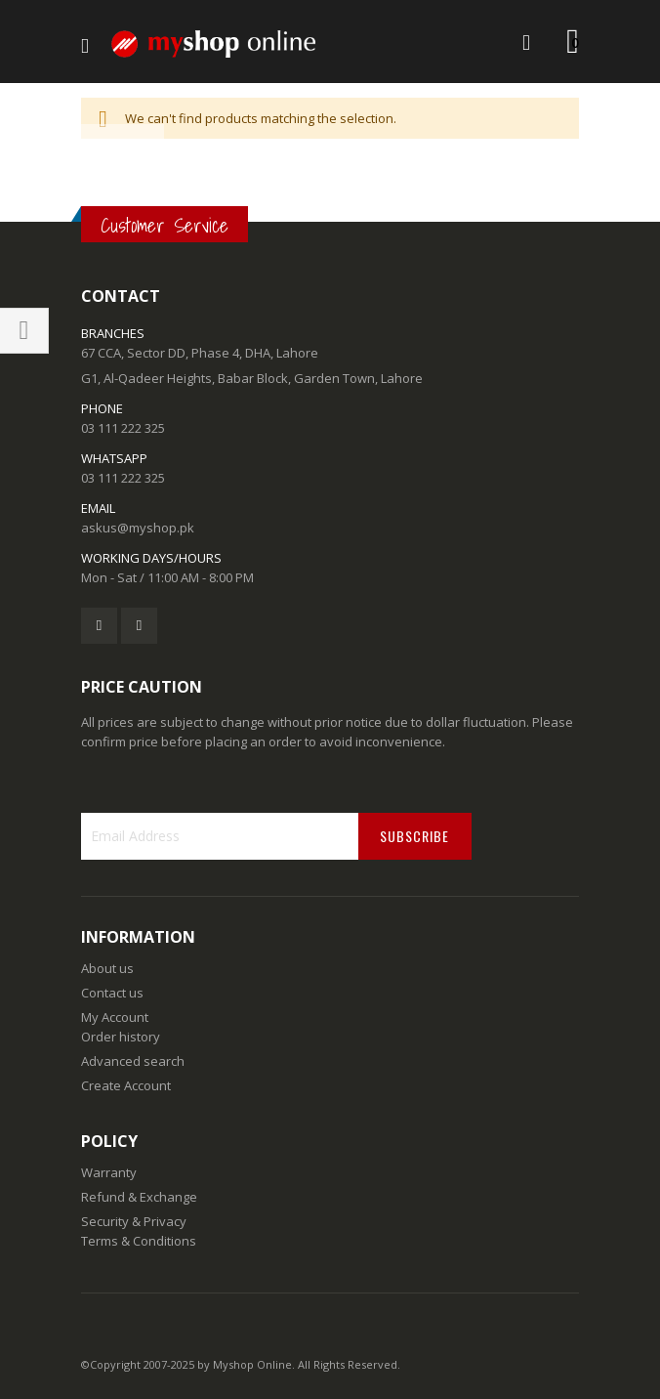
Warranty (109, 1172)
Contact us (112, 992)
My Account (114, 1017)
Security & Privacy (133, 1221)
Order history (120, 1036)
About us (107, 968)
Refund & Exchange (139, 1197)
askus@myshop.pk (137, 527)
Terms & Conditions (138, 1241)
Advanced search (133, 1061)
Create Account (126, 1085)
